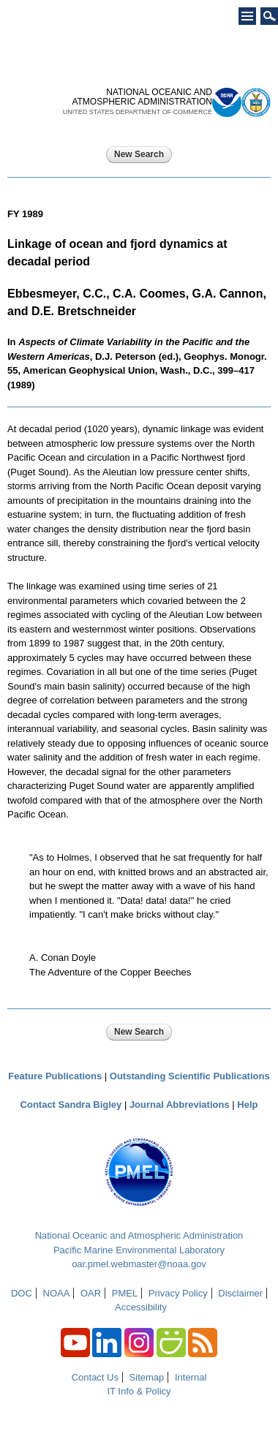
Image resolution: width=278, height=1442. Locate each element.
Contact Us (95, 1377)
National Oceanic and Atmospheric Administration (139, 1235)
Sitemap (147, 1377)
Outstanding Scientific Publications (190, 1076)
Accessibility (141, 1307)
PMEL (125, 1293)
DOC (21, 1293)
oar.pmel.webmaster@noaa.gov (139, 1263)
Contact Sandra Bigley (71, 1104)
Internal (190, 1377)
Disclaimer (240, 1293)
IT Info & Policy (138, 1391)
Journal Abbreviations (179, 1104)
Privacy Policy (178, 1293)
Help (247, 1104)
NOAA (56, 1293)
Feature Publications (55, 1076)
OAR (90, 1293)
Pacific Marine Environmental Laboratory (139, 1250)
